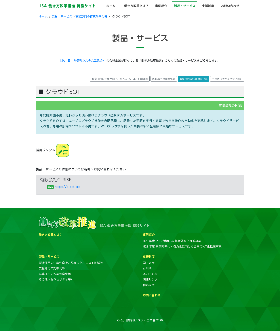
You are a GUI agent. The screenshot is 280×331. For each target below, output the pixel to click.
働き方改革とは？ (50, 234)
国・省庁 (149, 262)
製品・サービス (62, 16)
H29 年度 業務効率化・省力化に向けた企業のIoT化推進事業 (182, 246)
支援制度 (149, 256)
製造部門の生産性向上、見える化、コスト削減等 (71, 262)
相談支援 (149, 285)
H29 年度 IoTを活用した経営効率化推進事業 (172, 241)
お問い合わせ (151, 295)
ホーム (43, 16)
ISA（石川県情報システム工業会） (83, 60)
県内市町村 (150, 274)
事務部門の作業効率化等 (91, 16)
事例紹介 (149, 234)
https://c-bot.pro (67, 186)
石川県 (147, 268)
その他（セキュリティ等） (56, 279)
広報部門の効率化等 (52, 268)
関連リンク (150, 279)
